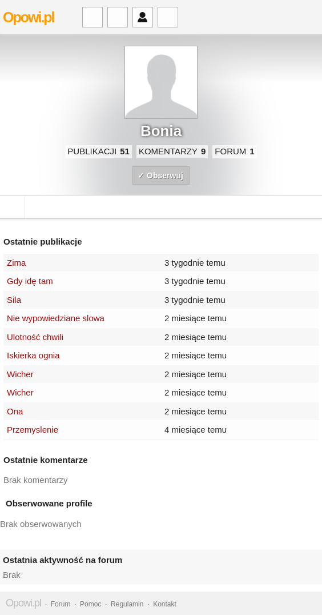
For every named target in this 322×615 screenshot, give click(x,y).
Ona (15, 411)
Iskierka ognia (33, 355)
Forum (61, 604)
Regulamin (127, 604)
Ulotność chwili (35, 337)
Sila (14, 300)
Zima (16, 262)
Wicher (20, 374)
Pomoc (90, 604)
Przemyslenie (32, 429)
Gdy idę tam (30, 281)
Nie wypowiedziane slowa (55, 318)
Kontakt (164, 604)
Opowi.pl (28, 17)
